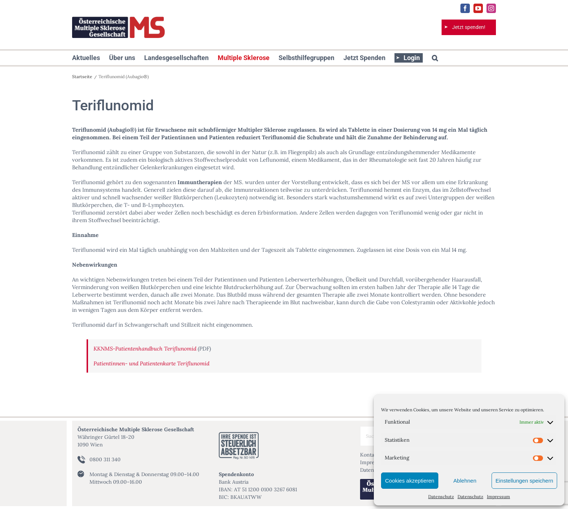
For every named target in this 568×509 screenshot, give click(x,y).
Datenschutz (441, 496)
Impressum (498, 496)
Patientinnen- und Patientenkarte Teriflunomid (151, 363)
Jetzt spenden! (468, 27)
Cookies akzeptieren (409, 481)
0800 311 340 (105, 459)
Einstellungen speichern (524, 481)
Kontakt (369, 454)
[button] (435, 58)
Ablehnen (465, 481)
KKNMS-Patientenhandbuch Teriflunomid (144, 348)
